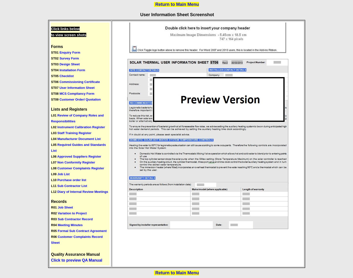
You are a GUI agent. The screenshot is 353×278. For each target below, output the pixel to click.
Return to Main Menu (177, 4)
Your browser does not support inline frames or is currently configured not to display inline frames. (80, 144)
